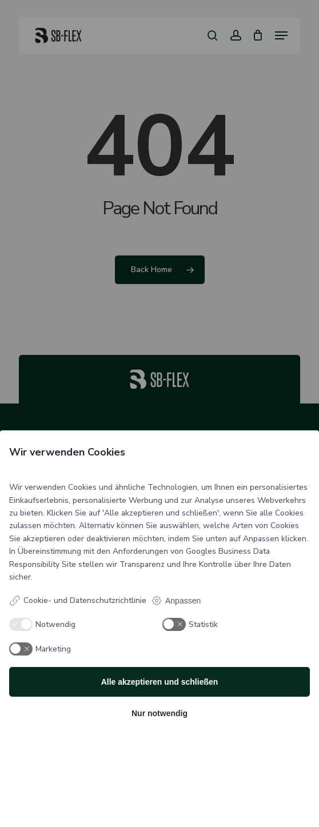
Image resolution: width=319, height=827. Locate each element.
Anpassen (176, 600)
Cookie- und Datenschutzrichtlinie (77, 600)
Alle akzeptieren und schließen (159, 681)
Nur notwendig (159, 713)
